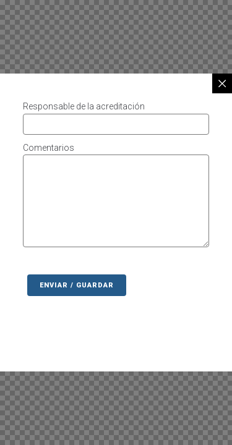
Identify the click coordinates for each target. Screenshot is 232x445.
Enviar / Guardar (77, 285)
